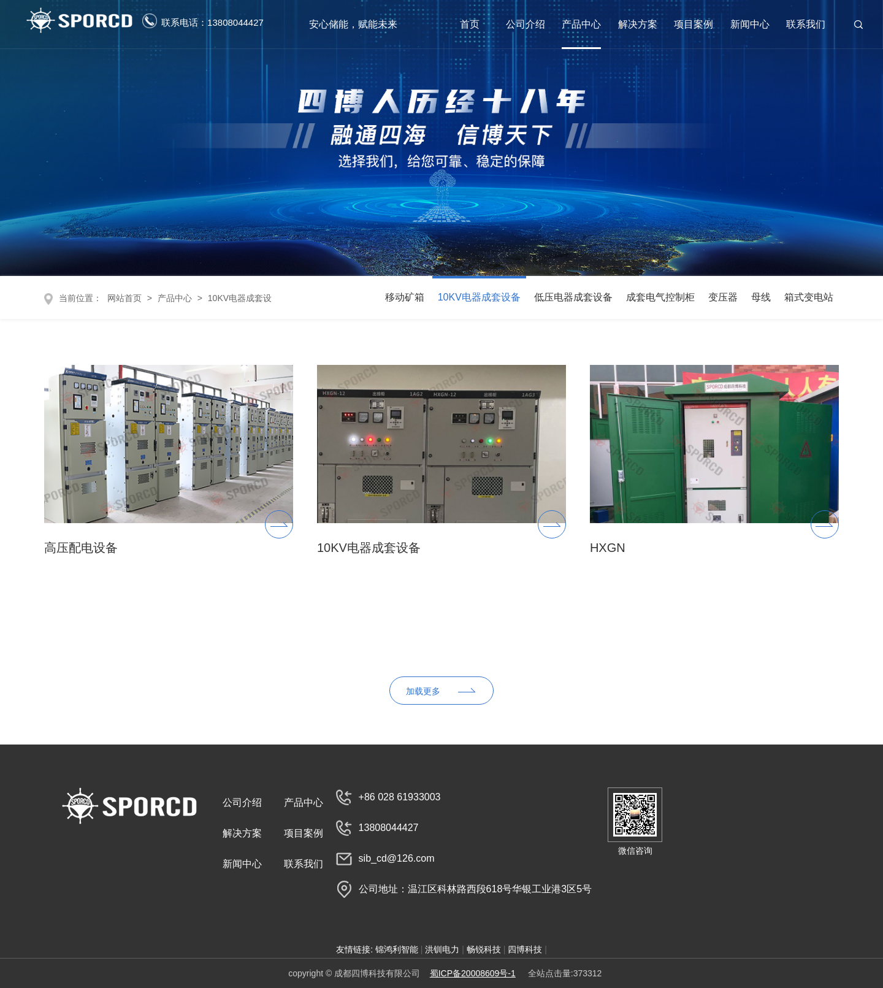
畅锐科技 (484, 949)
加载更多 (423, 691)
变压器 (723, 297)
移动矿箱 (404, 297)
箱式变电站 (808, 297)
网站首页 (123, 298)
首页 (470, 24)
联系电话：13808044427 (203, 20)
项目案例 (693, 24)
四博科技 (525, 949)
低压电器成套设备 (573, 297)
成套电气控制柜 (660, 297)
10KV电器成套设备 (479, 297)
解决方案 (637, 24)
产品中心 (581, 24)
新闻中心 (750, 24)
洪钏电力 (442, 949)
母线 (761, 297)
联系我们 (805, 24)
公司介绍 (525, 24)
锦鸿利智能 (396, 949)
